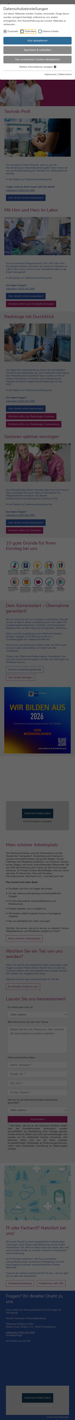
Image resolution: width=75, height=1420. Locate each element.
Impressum (50, 74)
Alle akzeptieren (37, 40)
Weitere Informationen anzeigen (37, 66)
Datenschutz (65, 74)
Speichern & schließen (37, 50)
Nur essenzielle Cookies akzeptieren (37, 59)
